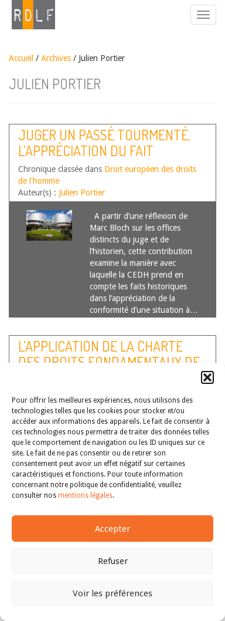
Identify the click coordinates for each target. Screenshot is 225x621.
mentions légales (85, 495)
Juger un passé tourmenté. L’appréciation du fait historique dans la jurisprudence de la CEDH (104, 158)
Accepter (112, 529)
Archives (56, 58)
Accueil (21, 58)
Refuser (113, 561)
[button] (207, 377)
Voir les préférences (112, 593)
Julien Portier (82, 192)
